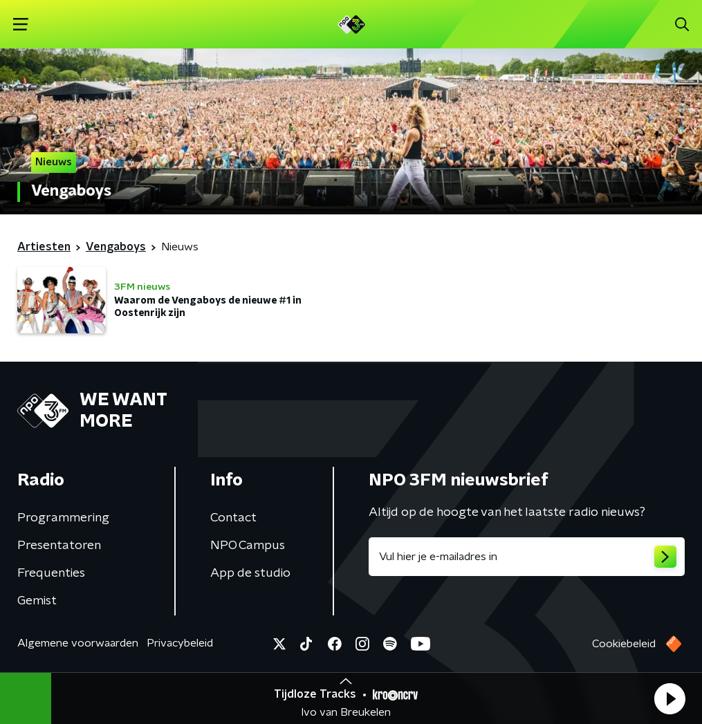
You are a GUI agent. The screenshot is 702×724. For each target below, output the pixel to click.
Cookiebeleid (624, 643)
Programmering (63, 518)
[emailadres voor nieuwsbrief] (527, 556)
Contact (233, 518)
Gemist (37, 601)
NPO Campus (247, 545)
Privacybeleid (180, 643)
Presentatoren (59, 545)
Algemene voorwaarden (77, 643)
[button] (669, 698)
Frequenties (51, 573)
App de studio (250, 573)
